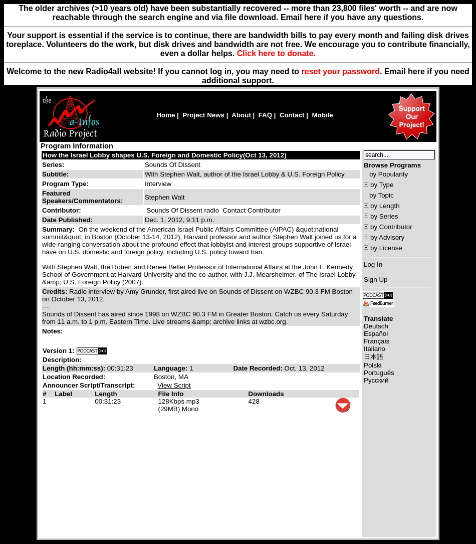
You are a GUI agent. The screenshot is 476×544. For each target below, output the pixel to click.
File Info (170, 394)
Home (165, 115)
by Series (384, 216)
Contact (292, 115)
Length (106, 394)
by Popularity (388, 174)
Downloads (266, 394)
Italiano (374, 348)
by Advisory (387, 237)
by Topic (381, 195)
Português (379, 373)
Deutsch (376, 326)
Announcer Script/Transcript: (89, 385)
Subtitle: (55, 174)
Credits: (55, 291)
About (241, 115)
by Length (385, 206)
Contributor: (61, 210)
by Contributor (391, 227)
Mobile (322, 115)
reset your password (341, 71)
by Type (381, 185)
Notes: (53, 331)
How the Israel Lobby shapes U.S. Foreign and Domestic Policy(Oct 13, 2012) (165, 155)
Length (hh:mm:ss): (75, 368)
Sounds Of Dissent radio (183, 210)
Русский (376, 380)
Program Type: (65, 184)
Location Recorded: (74, 377)
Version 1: (59, 350)
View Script (173, 385)
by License (386, 248)
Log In (373, 264)
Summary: (59, 229)
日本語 (373, 356)
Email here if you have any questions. (352, 17)
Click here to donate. (276, 53)
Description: (62, 360)
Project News (203, 115)
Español (376, 333)
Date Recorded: (258, 368)
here (416, 71)
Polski (373, 365)
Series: (53, 164)
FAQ (265, 115)
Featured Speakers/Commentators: (82, 197)
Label (63, 394)
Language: (171, 368)
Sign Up (375, 279)
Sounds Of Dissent (172, 164)
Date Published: (67, 220)
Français (376, 341)
